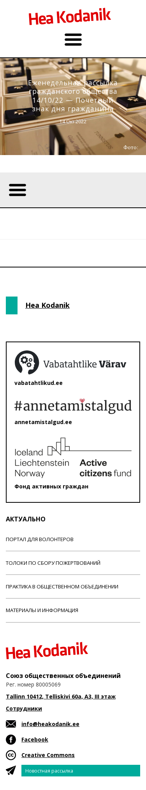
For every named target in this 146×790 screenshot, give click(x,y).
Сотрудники (24, 708)
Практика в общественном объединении (62, 586)
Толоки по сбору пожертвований (53, 562)
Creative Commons (48, 755)
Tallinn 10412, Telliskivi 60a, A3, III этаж (61, 696)
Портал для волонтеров (40, 539)
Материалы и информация (42, 610)
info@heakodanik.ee (50, 724)
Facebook (34, 739)
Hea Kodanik (47, 305)
